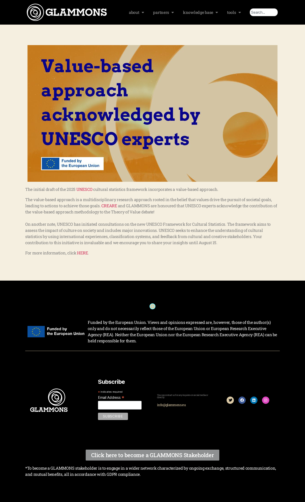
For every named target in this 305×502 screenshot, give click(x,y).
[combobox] (264, 12)
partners (163, 12)
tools (234, 12)
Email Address (111, 397)
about (136, 12)
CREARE (109, 205)
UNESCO (84, 189)
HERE (82, 253)
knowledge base (200, 12)
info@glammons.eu (171, 404)
